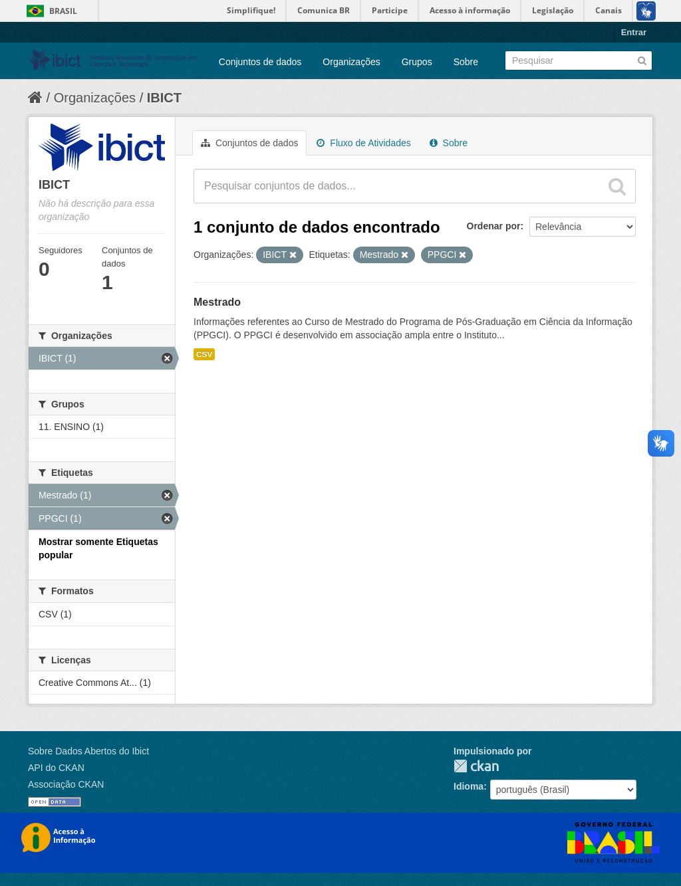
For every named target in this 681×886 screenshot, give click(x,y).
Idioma (468, 786)
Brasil (63, 11)
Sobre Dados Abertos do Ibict (88, 751)
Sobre (466, 61)
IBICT (164, 97)
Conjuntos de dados (260, 61)
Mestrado (217, 302)
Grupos (417, 61)
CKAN (476, 766)
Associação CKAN (66, 784)
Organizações (351, 61)
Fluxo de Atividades (363, 143)
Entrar (633, 32)
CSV (204, 354)
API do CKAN (56, 767)
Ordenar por (494, 226)
